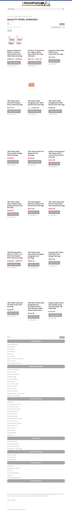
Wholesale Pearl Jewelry (13, 468)
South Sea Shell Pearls (13, 473)
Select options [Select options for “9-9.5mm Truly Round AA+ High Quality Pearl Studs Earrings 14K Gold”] (34, 63)
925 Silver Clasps (11, 455)
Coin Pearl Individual (12, 379)
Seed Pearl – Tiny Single (13, 395)
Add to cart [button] (54, 61)
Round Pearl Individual (13, 369)
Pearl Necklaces (11, 346)
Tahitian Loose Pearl (12, 391)
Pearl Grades (10, 466)
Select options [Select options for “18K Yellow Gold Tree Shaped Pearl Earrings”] (34, 162)
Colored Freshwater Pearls (14, 477)
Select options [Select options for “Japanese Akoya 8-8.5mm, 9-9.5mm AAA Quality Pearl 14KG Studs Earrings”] (14, 63)
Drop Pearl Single (11, 372)
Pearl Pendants (11, 351)
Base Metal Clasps (12, 459)
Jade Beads (10, 435)
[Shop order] (58, 27)
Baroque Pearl (11, 381)
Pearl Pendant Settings (13, 444)
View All (62, 24)
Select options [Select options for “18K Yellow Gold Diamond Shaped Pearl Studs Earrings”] (14, 111)
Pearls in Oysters (11, 361)
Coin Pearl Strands (12, 414)
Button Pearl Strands (12, 411)
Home (8, 16)
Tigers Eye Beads (11, 430)
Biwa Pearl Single (11, 376)
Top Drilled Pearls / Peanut (14, 423)
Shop (12, 16)
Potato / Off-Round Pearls (13, 409)
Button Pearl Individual (13, 374)
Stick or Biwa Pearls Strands (14, 418)
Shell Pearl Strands (12, 425)
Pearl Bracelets (11, 356)
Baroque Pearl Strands (13, 406)
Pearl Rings (10, 354)
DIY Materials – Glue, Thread (14, 448)
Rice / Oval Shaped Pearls (13, 404)
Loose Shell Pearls (12, 388)
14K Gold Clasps (11, 457)
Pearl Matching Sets (12, 344)
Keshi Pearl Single (12, 386)
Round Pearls (10, 402)
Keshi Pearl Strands (12, 416)
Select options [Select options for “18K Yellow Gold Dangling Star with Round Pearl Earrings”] (55, 111)
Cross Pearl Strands (12, 421)
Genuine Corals (11, 428)
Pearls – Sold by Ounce (13, 384)
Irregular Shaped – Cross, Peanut (15, 393)
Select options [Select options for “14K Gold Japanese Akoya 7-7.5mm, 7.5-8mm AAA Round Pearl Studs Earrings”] (14, 264)
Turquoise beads (11, 432)
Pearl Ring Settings (12, 441)
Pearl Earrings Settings (13, 446)
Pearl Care (10, 470)
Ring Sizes (9, 475)
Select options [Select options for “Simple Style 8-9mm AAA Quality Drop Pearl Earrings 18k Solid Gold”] (55, 315)
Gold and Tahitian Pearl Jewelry (15, 358)
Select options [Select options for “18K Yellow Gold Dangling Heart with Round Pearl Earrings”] (34, 111)
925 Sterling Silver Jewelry (14, 363)
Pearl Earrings (10, 349)
